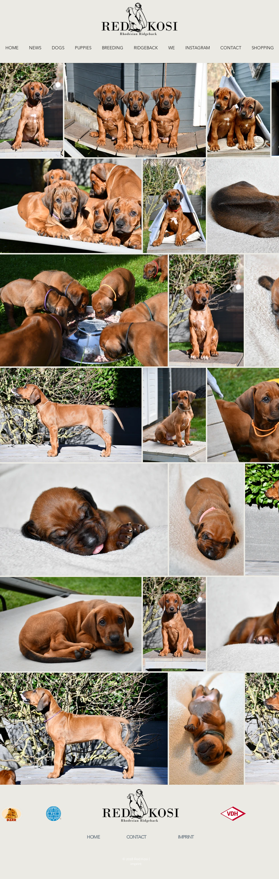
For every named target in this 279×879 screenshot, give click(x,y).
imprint (135, 864)
